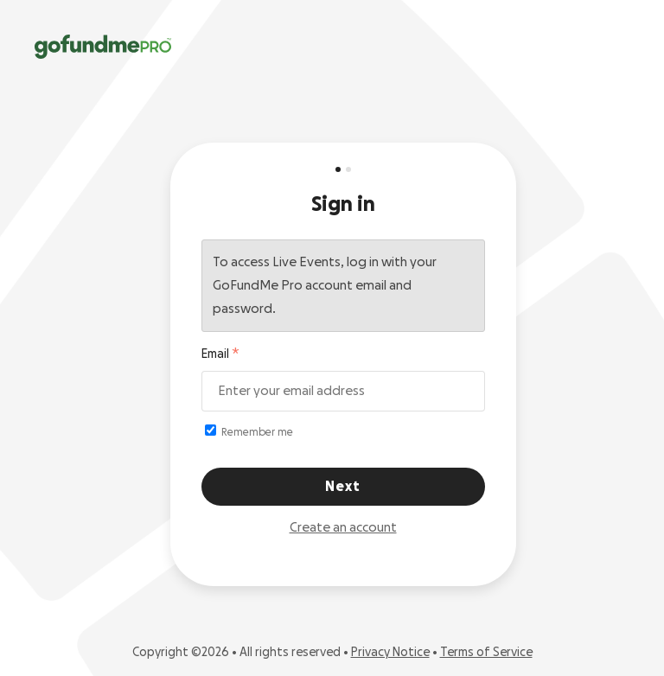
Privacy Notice (390, 653)
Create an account (343, 527)
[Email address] (343, 391)
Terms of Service (486, 653)
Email (215, 354)
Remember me (249, 430)
